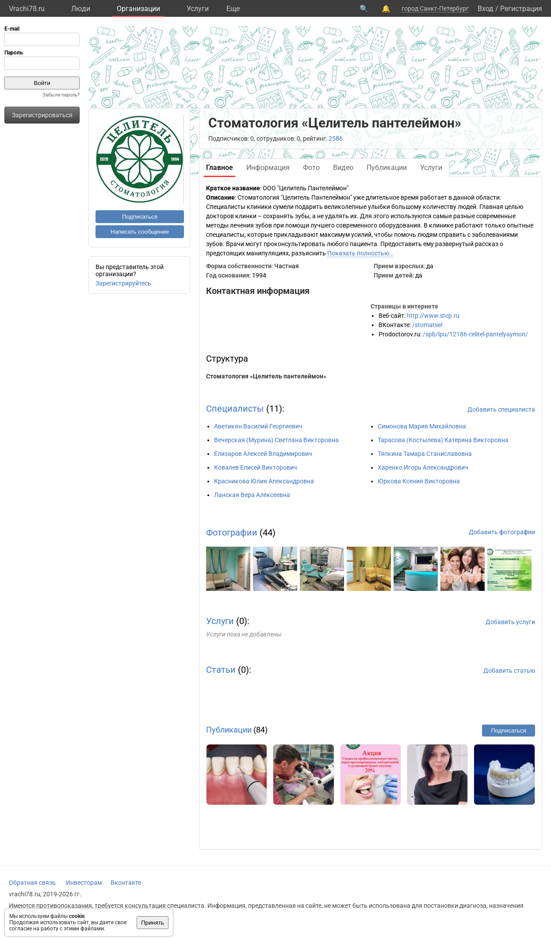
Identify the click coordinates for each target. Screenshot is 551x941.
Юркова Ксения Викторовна (419, 481)
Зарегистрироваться (42, 115)
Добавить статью (509, 670)
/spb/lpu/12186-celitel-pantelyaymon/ (475, 334)
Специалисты (235, 408)
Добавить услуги (510, 621)
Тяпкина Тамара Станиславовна (425, 453)
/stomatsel (427, 324)
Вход (486, 8)
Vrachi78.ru (27, 8)
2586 (336, 138)
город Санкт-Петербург (435, 8)
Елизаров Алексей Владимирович (263, 453)
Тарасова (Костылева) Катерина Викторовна (443, 440)
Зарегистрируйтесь (123, 283)
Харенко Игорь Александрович (423, 467)
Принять (152, 922)
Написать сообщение (140, 231)
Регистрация (521, 8)
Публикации (229, 729)
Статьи (221, 669)
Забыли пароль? (61, 95)
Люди (80, 8)
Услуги (198, 8)
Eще (233, 8)
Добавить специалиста (501, 409)
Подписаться (139, 216)
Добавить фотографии (502, 532)
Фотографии (231, 532)
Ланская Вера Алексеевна (252, 494)
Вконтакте (126, 882)
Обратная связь (32, 882)
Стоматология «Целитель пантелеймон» (266, 376)
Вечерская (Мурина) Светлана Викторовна (276, 440)
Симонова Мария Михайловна (422, 426)
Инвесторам (84, 882)
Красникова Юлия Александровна (264, 481)
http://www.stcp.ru (433, 315)
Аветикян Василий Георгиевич (258, 426)
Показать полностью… (360, 253)
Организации (138, 8)
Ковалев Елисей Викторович (255, 467)
